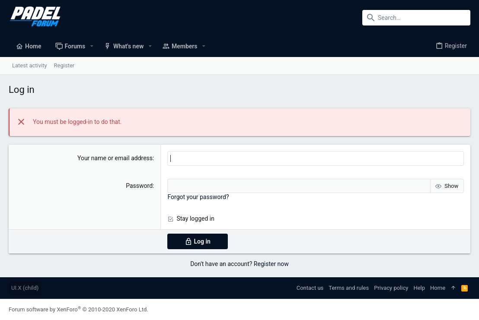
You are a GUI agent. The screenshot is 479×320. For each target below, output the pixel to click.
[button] (91, 46)
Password (139, 185)
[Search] (416, 17)
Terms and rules (349, 288)
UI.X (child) (24, 288)
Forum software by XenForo (78, 309)
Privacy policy (391, 288)
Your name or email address (115, 158)
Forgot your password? (198, 196)
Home (437, 288)
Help (419, 288)
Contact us (310, 288)
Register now (271, 263)
